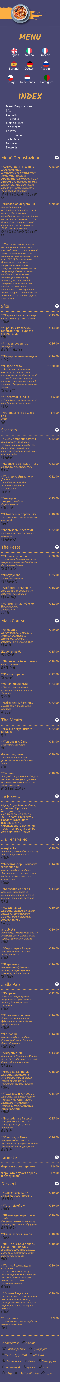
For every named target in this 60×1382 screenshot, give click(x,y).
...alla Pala (12, 139)
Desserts (11, 147)
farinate (11, 143)
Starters (11, 114)
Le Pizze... (12, 131)
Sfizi (8, 110)
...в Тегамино (14, 135)
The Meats (13, 127)
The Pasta (12, 118)
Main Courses (14, 122)
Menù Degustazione (19, 106)
